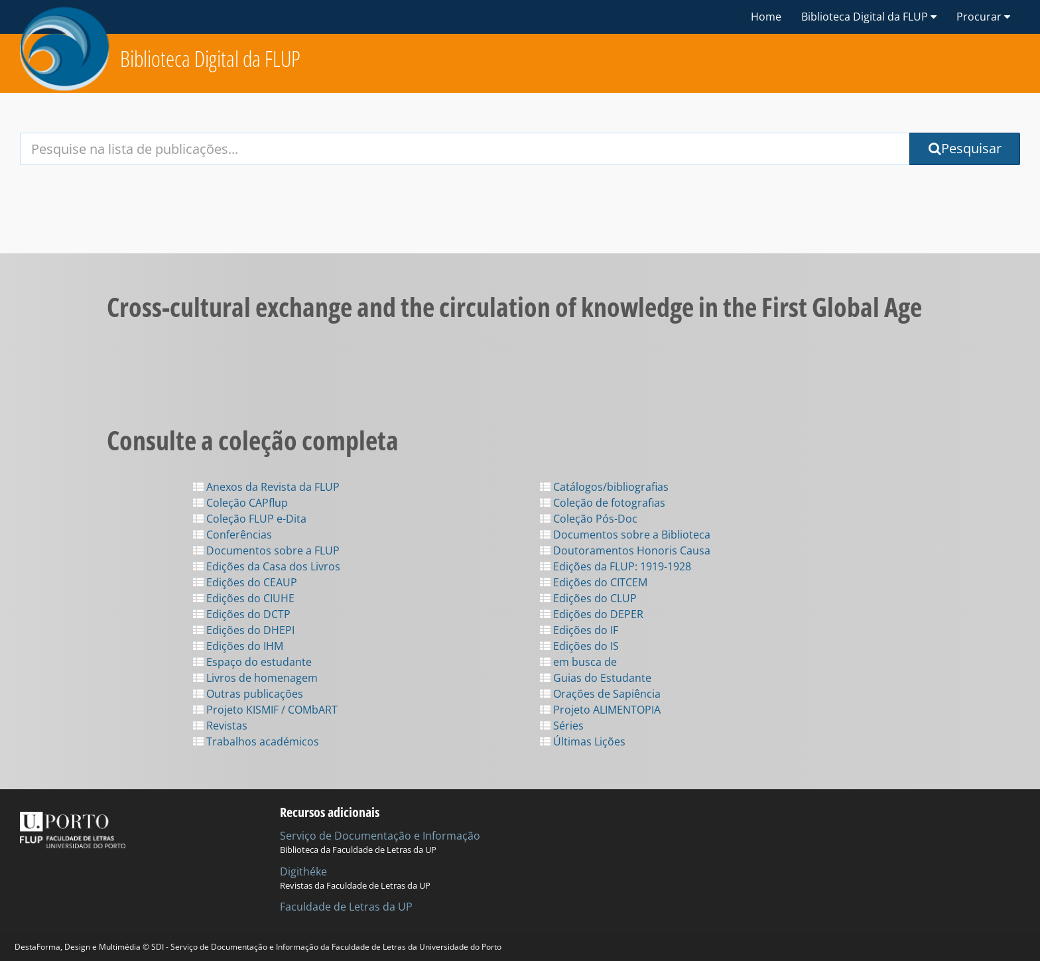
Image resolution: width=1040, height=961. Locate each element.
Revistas (220, 725)
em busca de (578, 662)
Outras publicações (248, 693)
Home (766, 16)
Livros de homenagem (255, 678)
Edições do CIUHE (243, 598)
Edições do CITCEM (593, 582)
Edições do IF (579, 630)
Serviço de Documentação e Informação (380, 835)
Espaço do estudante (252, 662)
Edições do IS (579, 646)
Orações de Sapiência (600, 693)
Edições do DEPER (591, 614)
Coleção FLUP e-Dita (249, 518)
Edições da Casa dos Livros (266, 566)
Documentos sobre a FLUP (266, 550)
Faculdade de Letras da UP (346, 906)
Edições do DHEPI (243, 630)
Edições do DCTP (242, 614)
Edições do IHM (238, 646)
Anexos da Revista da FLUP (266, 487)
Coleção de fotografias (602, 502)
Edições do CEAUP (245, 582)
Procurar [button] (983, 16)
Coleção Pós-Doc (588, 518)
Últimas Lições (582, 741)
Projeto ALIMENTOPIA (600, 709)
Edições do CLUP (588, 598)
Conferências (232, 534)
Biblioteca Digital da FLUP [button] (869, 16)
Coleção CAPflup (240, 502)
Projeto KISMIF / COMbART (265, 709)
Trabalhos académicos (256, 741)
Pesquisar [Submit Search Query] (965, 148)
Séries (562, 725)
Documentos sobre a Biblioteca (625, 534)
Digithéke (303, 871)
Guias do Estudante (595, 678)
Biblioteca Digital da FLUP (210, 59)
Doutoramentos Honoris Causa (625, 550)
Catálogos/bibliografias (604, 487)
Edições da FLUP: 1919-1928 (615, 566)
